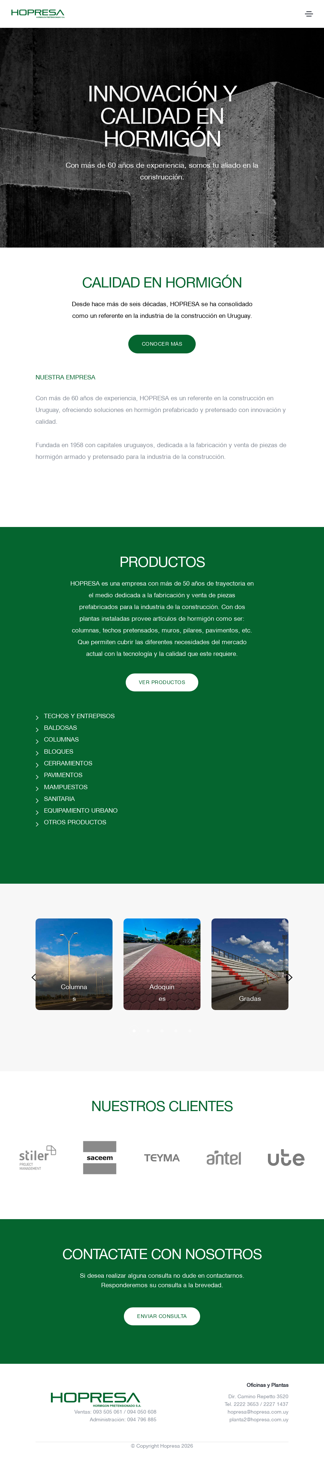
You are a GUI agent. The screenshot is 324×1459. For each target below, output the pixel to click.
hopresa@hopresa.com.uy (258, 1412)
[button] (34, 977)
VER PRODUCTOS (162, 682)
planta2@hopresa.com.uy (258, 1419)
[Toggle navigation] (309, 13)
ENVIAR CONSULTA (162, 1316)
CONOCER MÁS (162, 344)
